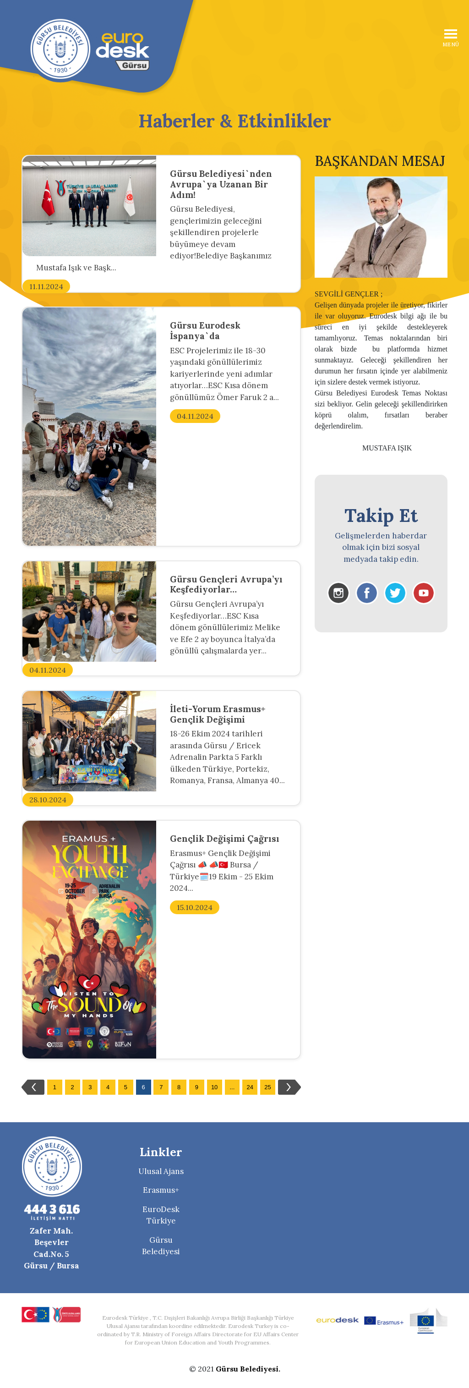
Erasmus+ (161, 1190)
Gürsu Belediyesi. (248, 1368)
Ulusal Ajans (161, 1171)
